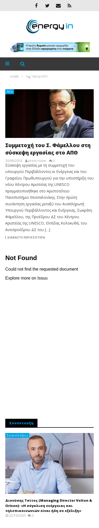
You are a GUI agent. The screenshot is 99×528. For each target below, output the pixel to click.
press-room (37, 160)
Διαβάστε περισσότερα (26, 237)
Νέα (10, 91)
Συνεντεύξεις (17, 435)
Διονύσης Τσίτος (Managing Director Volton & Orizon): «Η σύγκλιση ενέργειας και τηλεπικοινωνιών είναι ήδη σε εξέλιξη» (48, 505)
